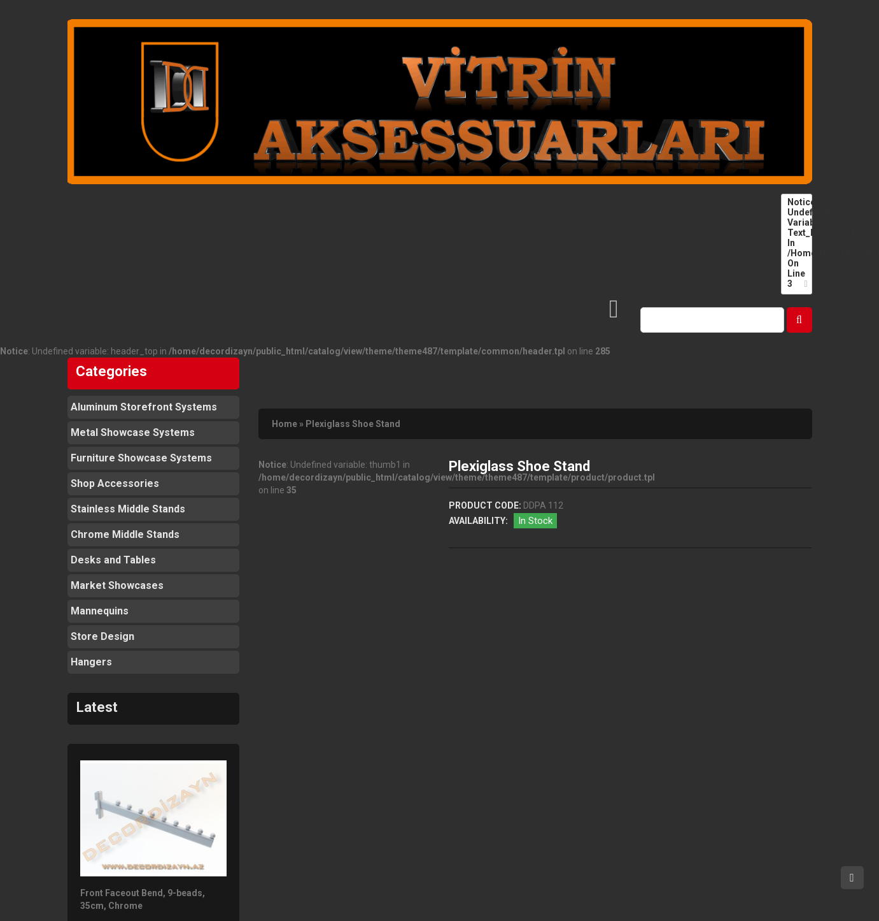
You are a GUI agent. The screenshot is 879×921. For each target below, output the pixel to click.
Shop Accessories (115, 483)
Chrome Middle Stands (125, 534)
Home (284, 424)
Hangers (91, 662)
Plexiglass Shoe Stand (353, 424)
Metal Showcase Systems (133, 432)
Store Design (102, 636)
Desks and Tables (113, 560)
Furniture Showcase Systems (141, 458)
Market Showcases (117, 585)
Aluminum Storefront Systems (144, 407)
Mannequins (100, 611)
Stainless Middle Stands (128, 509)
